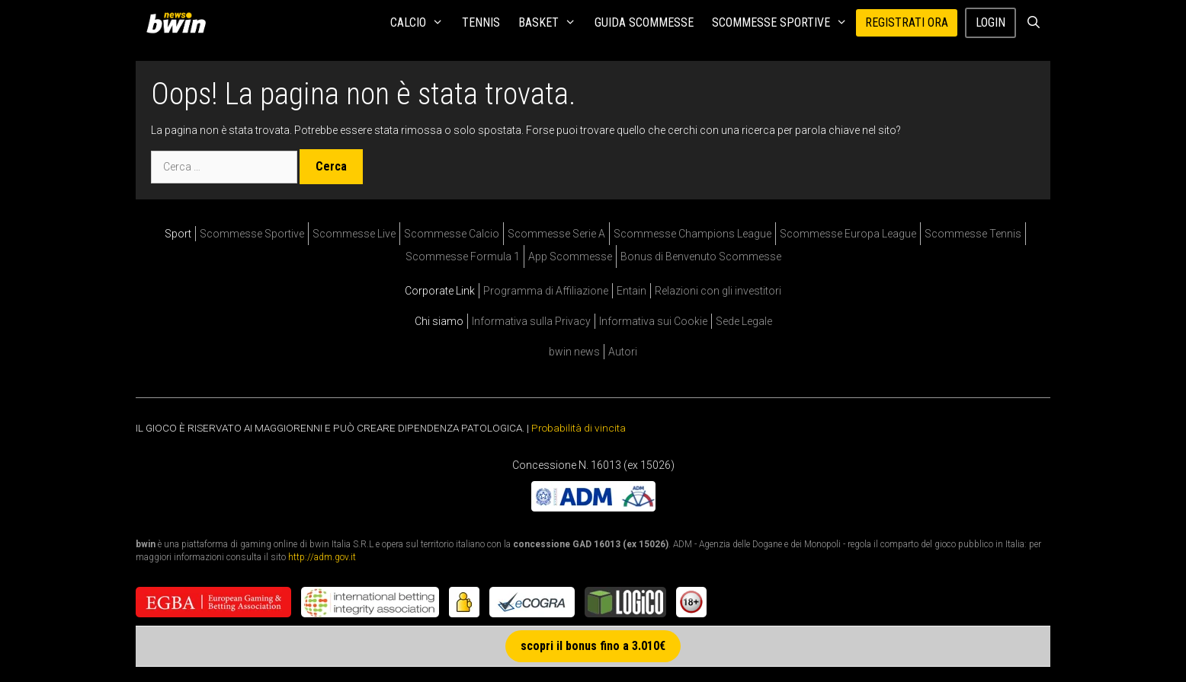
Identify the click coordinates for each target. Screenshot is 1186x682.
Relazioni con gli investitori (718, 291)
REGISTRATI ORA (906, 22)
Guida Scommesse (644, 22)
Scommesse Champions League (692, 234)
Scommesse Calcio (451, 234)
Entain (631, 291)
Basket (551, 23)
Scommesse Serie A (556, 234)
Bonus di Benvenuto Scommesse (700, 256)
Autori (622, 352)
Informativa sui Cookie (653, 321)
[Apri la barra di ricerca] (1033, 23)
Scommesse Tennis (973, 234)
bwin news (574, 352)
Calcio (421, 23)
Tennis (481, 22)
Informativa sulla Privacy (531, 321)
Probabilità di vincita (578, 428)
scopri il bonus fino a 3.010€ (593, 646)
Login (990, 22)
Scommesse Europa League (848, 234)
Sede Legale (744, 321)
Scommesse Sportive (784, 23)
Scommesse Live (354, 234)
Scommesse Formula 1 (462, 256)
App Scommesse (570, 256)
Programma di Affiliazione (545, 291)
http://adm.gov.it (322, 556)
